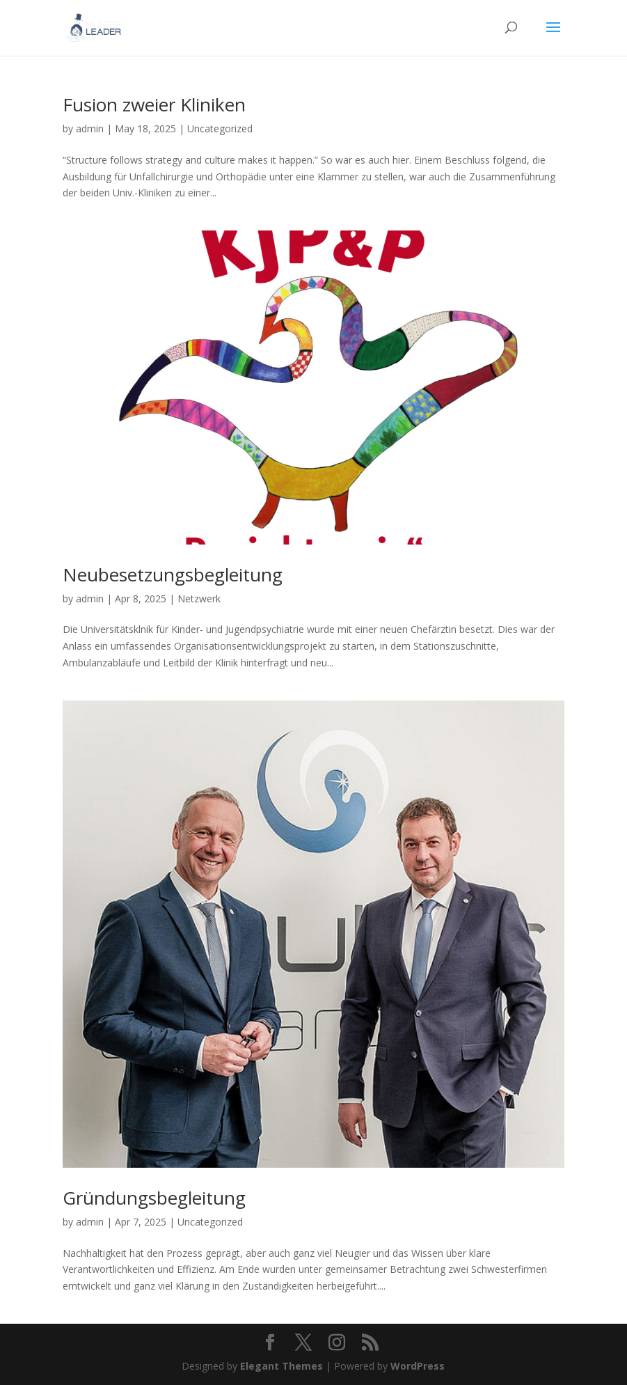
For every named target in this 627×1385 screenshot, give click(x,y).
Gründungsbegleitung (154, 1197)
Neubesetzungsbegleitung (173, 574)
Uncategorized (220, 128)
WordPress (417, 1365)
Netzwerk (199, 598)
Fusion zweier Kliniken (154, 104)
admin (90, 128)
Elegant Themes (281, 1365)
